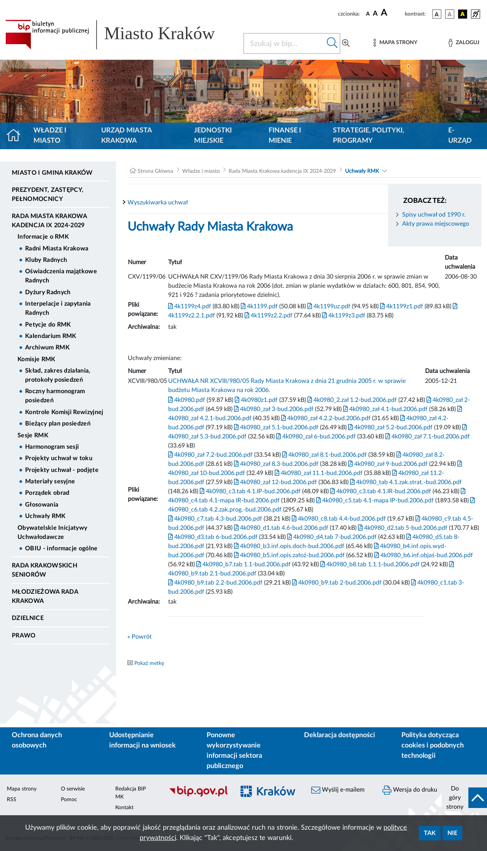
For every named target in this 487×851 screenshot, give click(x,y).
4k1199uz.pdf (328, 306)
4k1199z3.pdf (343, 315)
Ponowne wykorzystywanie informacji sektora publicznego (234, 751)
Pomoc (69, 799)
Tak (430, 833)
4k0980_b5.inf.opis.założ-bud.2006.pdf (288, 555)
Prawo (24, 636)
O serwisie (73, 789)
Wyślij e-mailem (337, 790)
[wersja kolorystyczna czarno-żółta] (462, 14)
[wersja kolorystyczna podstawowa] (436, 14)
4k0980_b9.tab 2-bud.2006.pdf (336, 583)
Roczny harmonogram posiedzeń (55, 395)
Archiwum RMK (47, 347)
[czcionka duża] (391, 13)
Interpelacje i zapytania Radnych (58, 308)
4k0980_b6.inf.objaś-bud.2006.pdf (423, 555)
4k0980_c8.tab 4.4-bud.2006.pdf (338, 519)
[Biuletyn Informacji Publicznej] (198, 795)
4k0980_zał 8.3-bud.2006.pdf (275, 464)
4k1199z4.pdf (189, 306)
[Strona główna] (16, 136)
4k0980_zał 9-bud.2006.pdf (387, 464)
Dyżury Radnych (47, 292)
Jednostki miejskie (213, 135)
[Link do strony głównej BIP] (120, 34)
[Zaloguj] (464, 43)
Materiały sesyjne (50, 481)
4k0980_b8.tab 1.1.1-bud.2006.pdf (369, 564)
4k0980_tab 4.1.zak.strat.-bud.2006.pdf (405, 482)
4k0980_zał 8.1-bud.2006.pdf (324, 455)
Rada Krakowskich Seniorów (44, 570)
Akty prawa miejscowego (435, 224)
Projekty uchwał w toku (58, 458)
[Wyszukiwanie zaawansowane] (346, 43)
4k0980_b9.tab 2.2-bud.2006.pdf (215, 583)
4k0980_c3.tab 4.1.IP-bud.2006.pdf (249, 491)
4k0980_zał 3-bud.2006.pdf (273, 409)
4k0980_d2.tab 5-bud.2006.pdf (401, 528)
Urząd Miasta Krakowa (126, 135)
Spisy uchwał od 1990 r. (434, 215)
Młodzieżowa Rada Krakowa (45, 596)
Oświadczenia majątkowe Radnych (61, 276)
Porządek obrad (47, 493)
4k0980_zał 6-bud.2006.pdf (315, 436)
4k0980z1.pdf (255, 400)
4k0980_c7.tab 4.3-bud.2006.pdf (215, 519)
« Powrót (139, 637)
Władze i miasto (49, 135)
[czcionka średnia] (375, 14)
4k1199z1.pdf (401, 306)
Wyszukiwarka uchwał (157, 202)
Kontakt (124, 807)
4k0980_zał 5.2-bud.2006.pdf (390, 427)
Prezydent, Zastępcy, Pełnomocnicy (47, 194)
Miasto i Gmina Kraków (52, 173)
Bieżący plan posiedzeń (58, 424)
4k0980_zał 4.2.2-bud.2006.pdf (325, 418)
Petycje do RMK (48, 325)
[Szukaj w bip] (332, 43)
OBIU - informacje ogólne (61, 548)
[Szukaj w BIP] (284, 43)
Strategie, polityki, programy (368, 135)
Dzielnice (28, 618)
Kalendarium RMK (50, 336)
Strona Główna (155, 171)
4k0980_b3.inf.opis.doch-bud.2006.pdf (288, 546)
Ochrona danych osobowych (37, 740)
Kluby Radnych (46, 260)
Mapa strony (22, 789)
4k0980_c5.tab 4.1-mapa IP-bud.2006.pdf (374, 500)
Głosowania (41, 505)
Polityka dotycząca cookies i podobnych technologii (432, 745)
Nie (452, 833)
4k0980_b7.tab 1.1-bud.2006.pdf (243, 564)
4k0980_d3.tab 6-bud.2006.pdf (213, 537)
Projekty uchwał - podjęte (62, 470)
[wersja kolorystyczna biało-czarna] (449, 14)
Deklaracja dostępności (339, 735)
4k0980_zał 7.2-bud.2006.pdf (210, 455)
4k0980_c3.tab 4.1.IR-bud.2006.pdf (380, 491)
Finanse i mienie (285, 135)
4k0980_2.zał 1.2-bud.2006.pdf (351, 400)
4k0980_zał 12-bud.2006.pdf (274, 482)
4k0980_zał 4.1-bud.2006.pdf (385, 409)
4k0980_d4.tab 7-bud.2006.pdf (331, 537)
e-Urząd (460, 135)
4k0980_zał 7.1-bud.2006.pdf (427, 436)
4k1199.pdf (258, 306)
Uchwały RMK (45, 516)
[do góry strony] (464, 797)
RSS (11, 799)
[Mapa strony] (395, 43)
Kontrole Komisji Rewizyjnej (64, 412)
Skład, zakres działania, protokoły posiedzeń (58, 375)
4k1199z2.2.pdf (268, 315)
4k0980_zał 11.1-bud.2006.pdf (318, 473)
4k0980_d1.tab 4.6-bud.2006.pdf (280, 528)
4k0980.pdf (186, 400)
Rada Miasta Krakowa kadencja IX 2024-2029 (49, 220)
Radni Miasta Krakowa (56, 248)
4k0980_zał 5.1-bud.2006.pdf (275, 427)
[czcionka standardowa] (368, 13)
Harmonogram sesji (52, 447)
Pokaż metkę (149, 663)
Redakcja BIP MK (130, 793)
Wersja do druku (409, 790)
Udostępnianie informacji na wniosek (142, 740)
